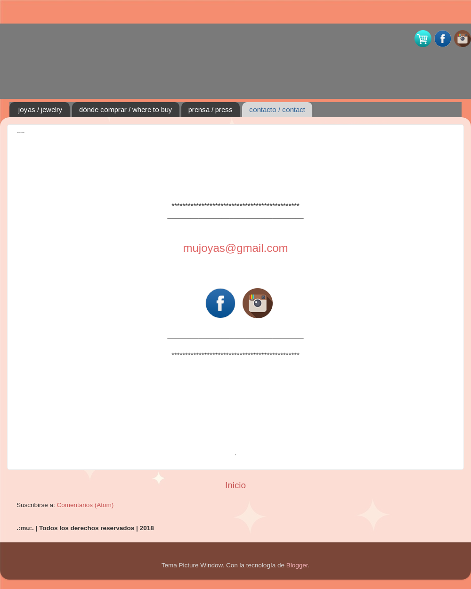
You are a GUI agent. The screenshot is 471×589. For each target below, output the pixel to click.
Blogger (297, 565)
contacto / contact (277, 109)
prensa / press (210, 109)
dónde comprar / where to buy (125, 109)
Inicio (235, 485)
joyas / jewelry (40, 109)
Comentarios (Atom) (85, 504)
